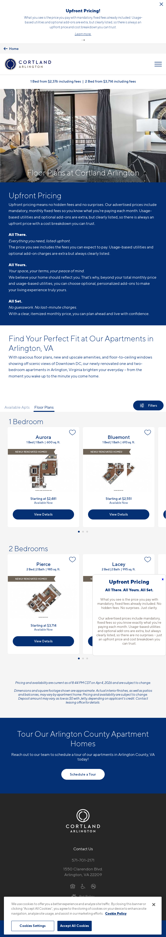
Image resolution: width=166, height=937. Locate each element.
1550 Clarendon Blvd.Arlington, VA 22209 (83, 869)
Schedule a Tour (83, 771)
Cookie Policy (116, 913)
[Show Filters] (148, 403)
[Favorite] (72, 429)
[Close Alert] (23, 11)
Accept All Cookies (74, 926)
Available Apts (17, 404)
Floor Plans (44, 404)
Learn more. (110, 33)
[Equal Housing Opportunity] (72, 883)
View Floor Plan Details (43, 474)
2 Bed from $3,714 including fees (110, 78)
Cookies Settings (33, 926)
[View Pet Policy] (83, 893)
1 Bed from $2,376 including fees (55, 78)
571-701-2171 (83, 857)
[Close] (153, 904)
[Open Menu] (158, 61)
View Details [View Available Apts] (43, 511)
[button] (82, 37)
